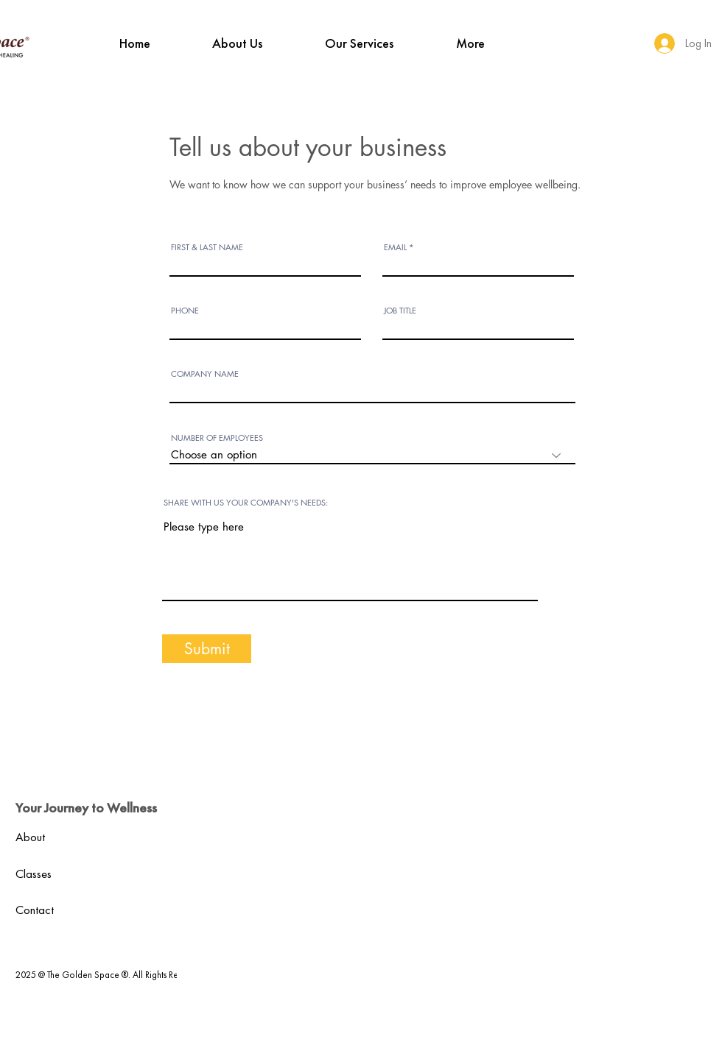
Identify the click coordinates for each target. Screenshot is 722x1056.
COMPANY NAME (205, 373)
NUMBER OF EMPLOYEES (217, 437)
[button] (237, 43)
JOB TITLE (400, 310)
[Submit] (206, 648)
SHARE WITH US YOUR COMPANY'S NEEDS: (246, 502)
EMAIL (395, 247)
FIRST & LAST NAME (207, 247)
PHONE (185, 310)
